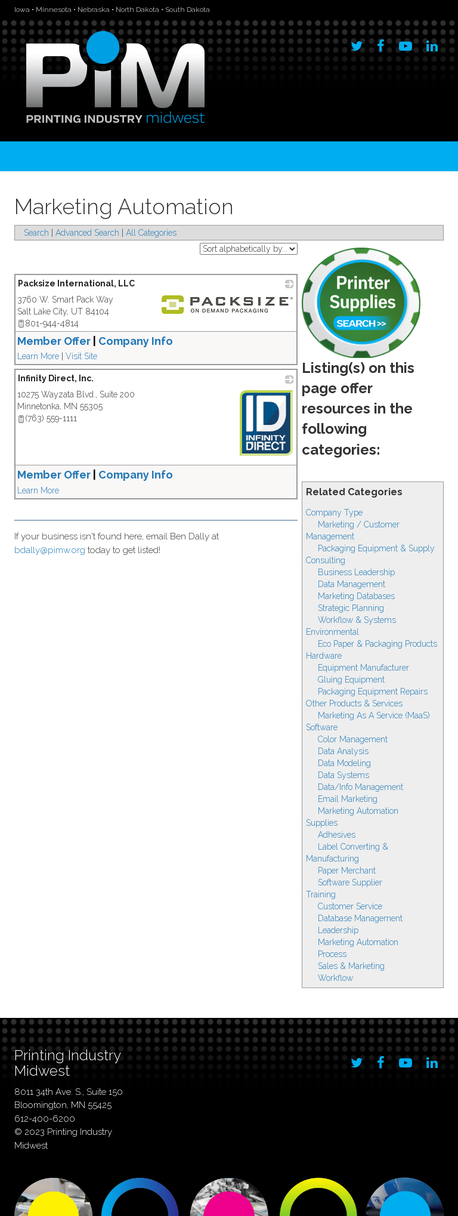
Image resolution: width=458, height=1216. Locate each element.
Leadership (338, 930)
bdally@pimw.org (49, 550)
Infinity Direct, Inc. (56, 378)
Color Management (353, 739)
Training (321, 894)
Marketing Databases (356, 596)
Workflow (335, 978)
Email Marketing (347, 799)
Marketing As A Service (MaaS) (374, 715)
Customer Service (350, 906)
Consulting (325, 560)
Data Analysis (343, 751)
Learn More (38, 356)
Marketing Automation (358, 811)
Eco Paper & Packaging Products (377, 644)
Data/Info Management (360, 787)
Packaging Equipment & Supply (376, 548)
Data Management (351, 584)
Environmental (332, 632)
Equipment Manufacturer (363, 667)
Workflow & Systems (357, 620)
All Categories (151, 232)
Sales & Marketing (351, 966)
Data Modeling (344, 763)
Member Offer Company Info (95, 341)
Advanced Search (87, 232)
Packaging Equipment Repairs (373, 691)
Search (36, 232)
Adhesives (336, 835)
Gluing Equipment (351, 679)
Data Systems (343, 775)
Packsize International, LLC (76, 283)
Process (332, 954)
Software (322, 727)
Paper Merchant (347, 870)
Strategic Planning (351, 608)
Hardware (324, 656)
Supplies (322, 823)
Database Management (360, 918)
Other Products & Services (354, 703)
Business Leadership (356, 572)
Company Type (334, 512)
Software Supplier (350, 882)
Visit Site (81, 356)
